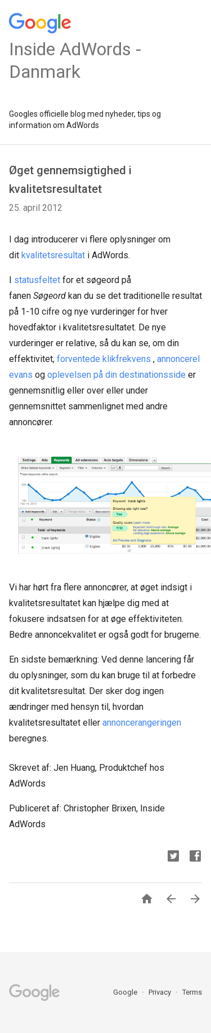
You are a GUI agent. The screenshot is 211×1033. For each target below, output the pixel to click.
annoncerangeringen (141, 722)
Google (126, 992)
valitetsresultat (55, 255)
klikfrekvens (126, 359)
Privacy (161, 992)
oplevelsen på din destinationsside (116, 374)
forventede (78, 359)
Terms (192, 992)
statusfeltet (37, 280)
